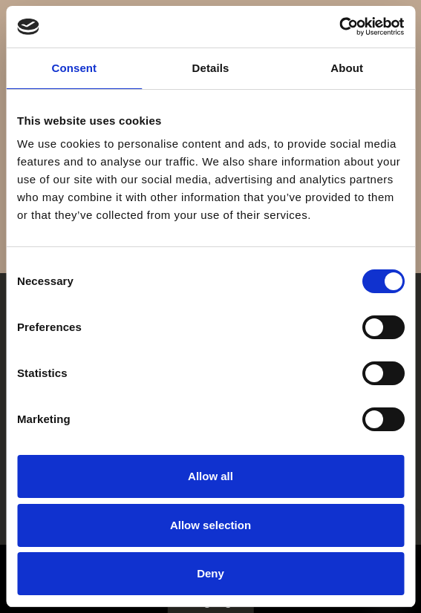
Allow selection (210, 525)
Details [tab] (210, 68)
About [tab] (346, 68)
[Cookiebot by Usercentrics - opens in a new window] (339, 26)
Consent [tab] (74, 68)
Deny (210, 573)
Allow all (210, 476)
